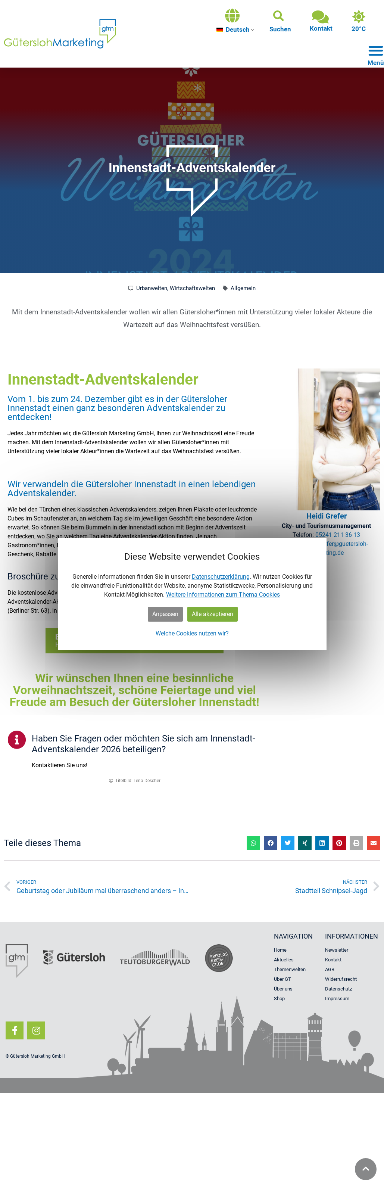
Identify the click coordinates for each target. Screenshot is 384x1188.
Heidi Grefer (326, 515)
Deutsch (233, 29)
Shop (279, 998)
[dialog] (192, 594)
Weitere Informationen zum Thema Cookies (223, 594)
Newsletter (336, 950)
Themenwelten (290, 969)
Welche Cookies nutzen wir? (192, 633)
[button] (280, 21)
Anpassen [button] (165, 614)
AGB (329, 969)
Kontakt (333, 959)
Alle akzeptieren (212, 614)
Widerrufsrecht (341, 979)
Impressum (337, 998)
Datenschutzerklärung (221, 576)
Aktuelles (284, 959)
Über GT (282, 979)
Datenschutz (338, 989)
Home (280, 950)
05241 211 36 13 (337, 534)
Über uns (283, 989)
